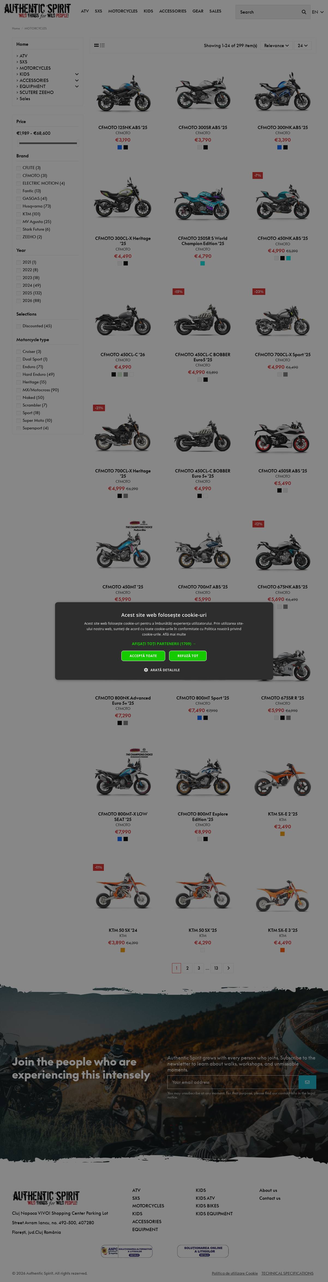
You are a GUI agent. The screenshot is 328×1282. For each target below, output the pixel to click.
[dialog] (164, 641)
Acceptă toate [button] (143, 655)
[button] (164, 643)
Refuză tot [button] (187, 655)
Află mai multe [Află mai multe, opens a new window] (174, 634)
